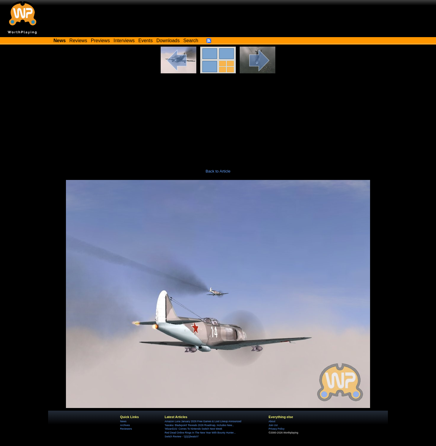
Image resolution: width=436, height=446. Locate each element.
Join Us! (273, 425)
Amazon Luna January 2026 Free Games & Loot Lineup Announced (203, 421)
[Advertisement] (218, 117)
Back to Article (218, 171)
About (271, 421)
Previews (100, 40)
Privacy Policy (276, 428)
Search (190, 40)
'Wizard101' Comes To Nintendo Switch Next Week (193, 428)
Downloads (168, 40)
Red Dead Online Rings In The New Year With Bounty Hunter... (200, 432)
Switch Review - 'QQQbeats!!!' (182, 436)
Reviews (78, 40)
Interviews (124, 40)
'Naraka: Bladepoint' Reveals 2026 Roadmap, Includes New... (199, 425)
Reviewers (126, 428)
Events (145, 40)
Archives (125, 425)
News (123, 421)
